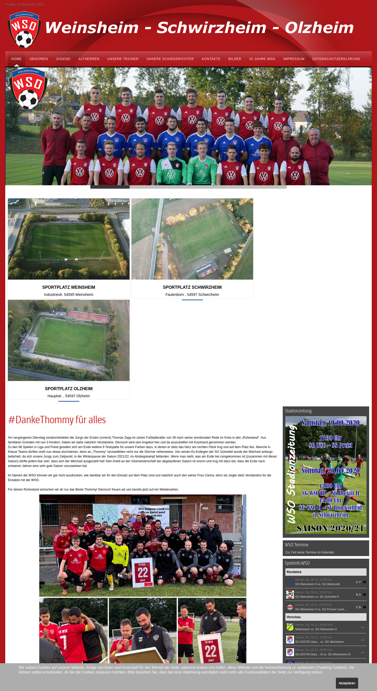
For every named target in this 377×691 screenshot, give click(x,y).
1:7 (358, 478)
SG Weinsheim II (306, 480)
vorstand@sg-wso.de (44, 654)
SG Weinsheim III (339, 550)
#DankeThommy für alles (57, 316)
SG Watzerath (331, 480)
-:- (363, 523)
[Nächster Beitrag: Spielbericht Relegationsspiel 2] (268, 607)
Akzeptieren (347, 683)
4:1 (358, 490)
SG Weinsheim (304, 492)
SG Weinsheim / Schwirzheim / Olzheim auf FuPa (305, 592)
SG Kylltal (301, 563)
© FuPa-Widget (356, 583)
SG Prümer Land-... (334, 505)
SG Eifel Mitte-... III (335, 575)
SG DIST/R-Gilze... (307, 538)
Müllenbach (302, 525)
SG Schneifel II (329, 492)
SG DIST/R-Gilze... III (309, 550)
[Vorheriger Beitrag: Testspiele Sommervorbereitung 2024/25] (18, 607)
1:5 (358, 503)
